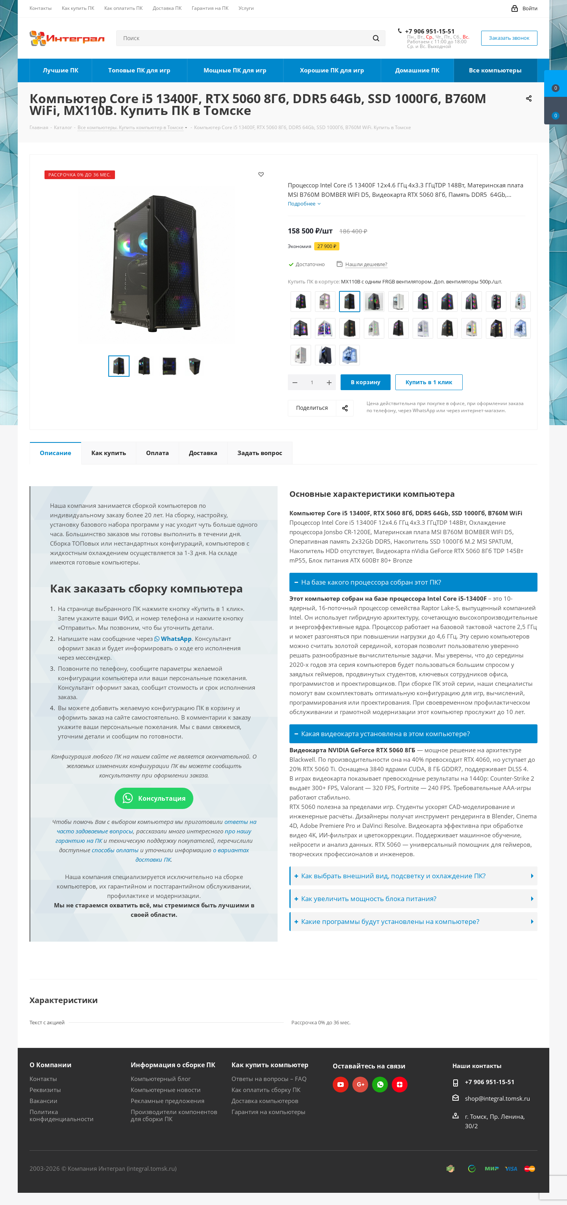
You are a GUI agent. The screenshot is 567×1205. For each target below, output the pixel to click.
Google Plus (360, 1084)
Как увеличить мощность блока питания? (365, 898)
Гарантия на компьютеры (269, 1112)
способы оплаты (115, 850)
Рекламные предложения (167, 1101)
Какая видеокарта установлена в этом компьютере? (382, 733)
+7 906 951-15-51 (430, 31)
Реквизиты (45, 1090)
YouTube (340, 1084)
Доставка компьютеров (265, 1101)
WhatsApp (173, 638)
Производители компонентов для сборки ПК (174, 1115)
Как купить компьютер (270, 1065)
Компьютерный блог (161, 1079)
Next (214, 366)
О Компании (51, 1065)
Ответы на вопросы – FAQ (269, 1079)
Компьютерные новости (166, 1090)
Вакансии (43, 1101)
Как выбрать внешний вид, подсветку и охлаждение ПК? (390, 875)
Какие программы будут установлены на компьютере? (387, 921)
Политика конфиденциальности (62, 1115)
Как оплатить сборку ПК (266, 1090)
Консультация (153, 798)
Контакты (43, 1079)
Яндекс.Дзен (400, 1084)
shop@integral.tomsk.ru (497, 1098)
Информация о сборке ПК (173, 1065)
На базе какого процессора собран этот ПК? (368, 582)
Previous (99, 366)
